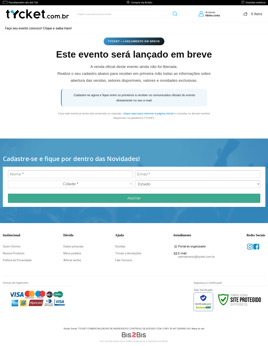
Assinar (134, 198)
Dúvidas (120, 246)
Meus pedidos (72, 253)
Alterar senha (72, 260)
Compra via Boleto (141, 2)
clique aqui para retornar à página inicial (148, 113)
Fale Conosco (123, 260)
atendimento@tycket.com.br (196, 255)
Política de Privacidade (17, 260)
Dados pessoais (73, 246)
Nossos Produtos (14, 253)
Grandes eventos (255, 2)
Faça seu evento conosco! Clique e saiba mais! (38, 28)
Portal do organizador (192, 246)
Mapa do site (198, 328)
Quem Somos (12, 246)
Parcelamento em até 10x (23, 2)
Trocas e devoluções (128, 253)
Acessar (210, 12)
